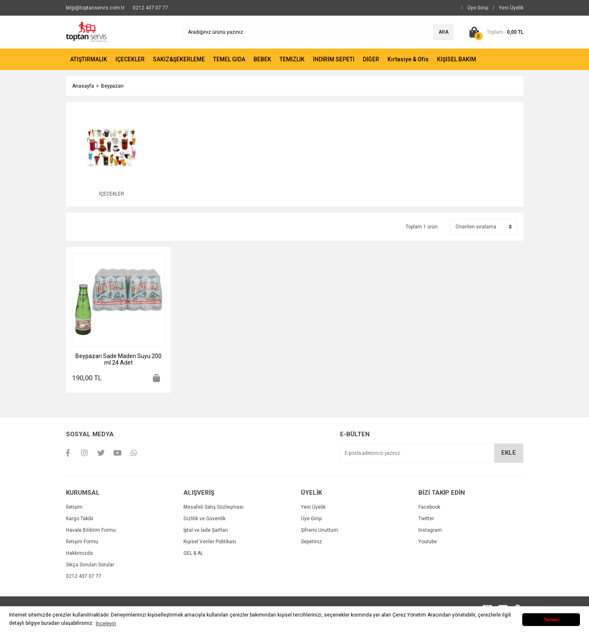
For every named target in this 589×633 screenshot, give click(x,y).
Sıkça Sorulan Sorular (90, 565)
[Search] (318, 32)
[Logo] (86, 32)
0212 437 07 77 (83, 576)
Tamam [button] (551, 619)
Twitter (426, 518)
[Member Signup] (511, 8)
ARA (443, 32)
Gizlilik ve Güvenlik (204, 518)
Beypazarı (112, 86)
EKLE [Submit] (508, 452)
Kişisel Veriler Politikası (209, 542)
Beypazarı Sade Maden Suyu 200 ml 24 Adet (118, 359)
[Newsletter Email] (431, 453)
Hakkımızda (79, 553)
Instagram (430, 530)
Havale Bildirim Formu (91, 530)
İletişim (74, 507)
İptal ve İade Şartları (205, 530)
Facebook (429, 507)
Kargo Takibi (79, 518)
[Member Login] (477, 8)
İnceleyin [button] (106, 623)
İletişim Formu (82, 542)
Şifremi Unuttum (319, 530)
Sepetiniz (311, 542)
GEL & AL (193, 553)
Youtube (427, 542)
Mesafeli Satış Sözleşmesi (213, 507)
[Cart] (494, 32)
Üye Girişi (311, 518)
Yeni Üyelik (313, 507)
